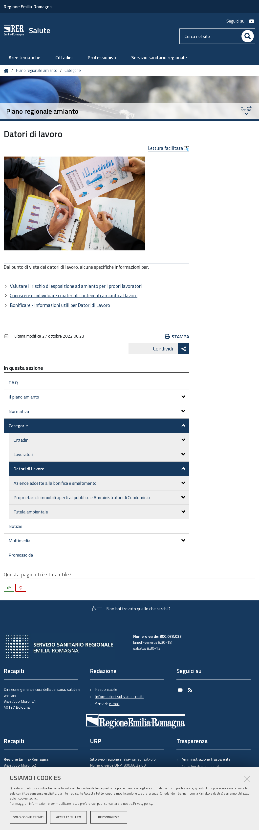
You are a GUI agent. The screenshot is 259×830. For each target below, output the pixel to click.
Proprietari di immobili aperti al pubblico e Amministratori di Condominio (99, 497)
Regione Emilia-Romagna (28, 6)
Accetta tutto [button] (68, 817)
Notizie (15, 526)
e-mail (114, 704)
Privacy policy (142, 803)
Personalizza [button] (109, 817)
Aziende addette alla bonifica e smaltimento (99, 483)
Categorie (73, 70)
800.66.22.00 (135, 765)
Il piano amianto (97, 397)
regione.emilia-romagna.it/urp (131, 759)
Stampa (177, 336)
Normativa (97, 411)
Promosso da (21, 555)
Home (7, 71)
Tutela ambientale (99, 512)
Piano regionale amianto (36, 70)
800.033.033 (171, 636)
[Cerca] (247, 36)
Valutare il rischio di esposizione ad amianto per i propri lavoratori (76, 286)
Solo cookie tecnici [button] (28, 817)
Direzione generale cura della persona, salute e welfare (42, 692)
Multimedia (97, 540)
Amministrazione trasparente (206, 759)
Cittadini (99, 440)
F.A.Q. (14, 382)
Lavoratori (99, 454)
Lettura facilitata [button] (168, 148)
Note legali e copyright (200, 766)
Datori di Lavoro (99, 468)
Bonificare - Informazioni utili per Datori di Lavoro (60, 305)
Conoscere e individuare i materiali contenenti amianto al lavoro (73, 295)
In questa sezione (23, 368)
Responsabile (106, 689)
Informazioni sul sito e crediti (119, 696)
